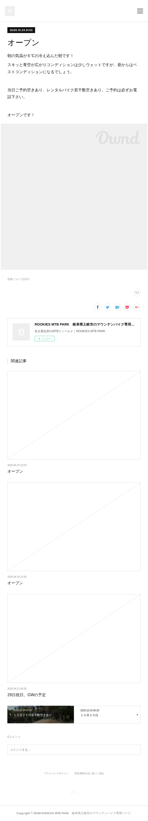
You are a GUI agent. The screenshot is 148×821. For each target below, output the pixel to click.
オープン (15, 471)
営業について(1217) (18, 279)
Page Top (74, 793)
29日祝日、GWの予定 (26, 695)
